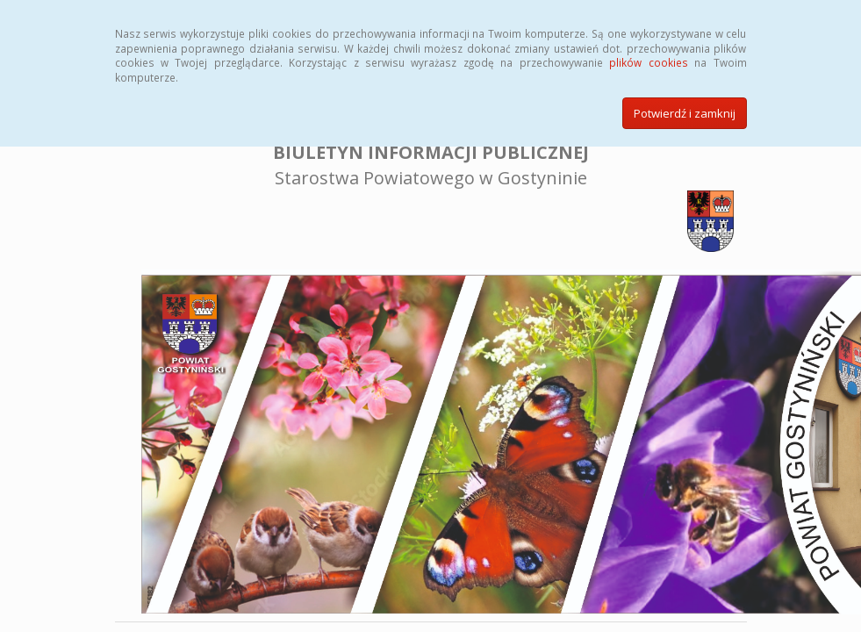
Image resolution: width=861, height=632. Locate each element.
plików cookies (648, 62)
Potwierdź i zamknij (684, 113)
